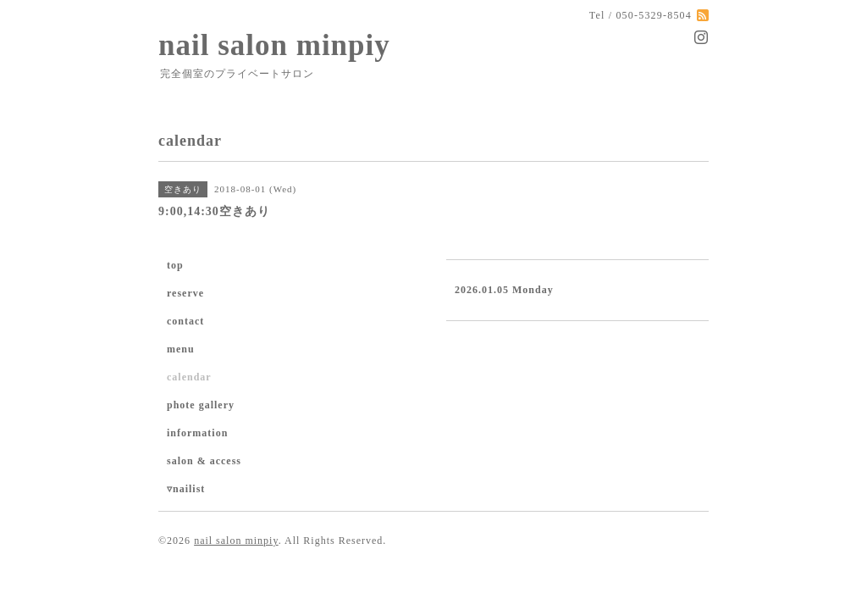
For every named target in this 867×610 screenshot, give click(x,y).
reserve (185, 293)
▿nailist (186, 489)
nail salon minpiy (274, 45)
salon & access (204, 461)
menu (181, 349)
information (197, 433)
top (175, 265)
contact (185, 321)
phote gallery (201, 405)
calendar (189, 377)
